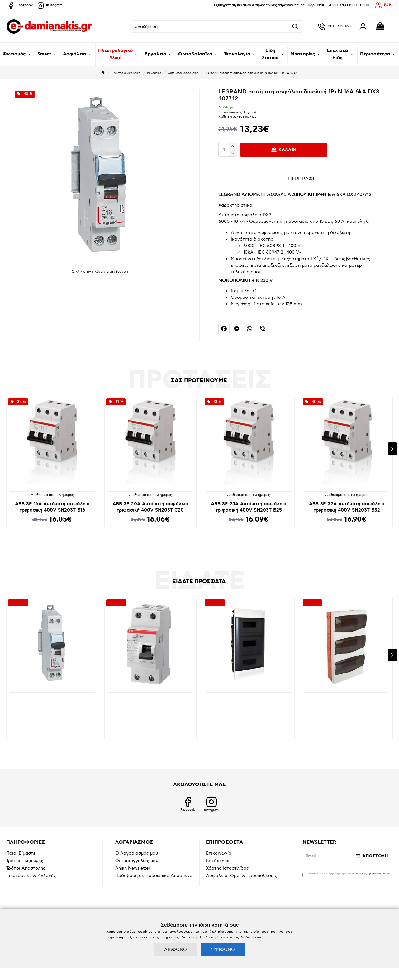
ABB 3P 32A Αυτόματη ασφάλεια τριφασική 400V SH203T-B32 (347, 507)
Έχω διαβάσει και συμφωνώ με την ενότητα (346, 874)
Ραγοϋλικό (154, 73)
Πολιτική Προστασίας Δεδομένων (231, 937)
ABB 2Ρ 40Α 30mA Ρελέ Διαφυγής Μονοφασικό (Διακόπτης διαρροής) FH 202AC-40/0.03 (150, 710)
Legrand (250, 112)
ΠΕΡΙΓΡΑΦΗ (302, 179)
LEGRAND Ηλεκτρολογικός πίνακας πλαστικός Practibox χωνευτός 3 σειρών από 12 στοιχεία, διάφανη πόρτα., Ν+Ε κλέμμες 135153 (248, 713)
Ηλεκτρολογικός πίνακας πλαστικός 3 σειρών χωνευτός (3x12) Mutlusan (346, 708)
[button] (392, 448)
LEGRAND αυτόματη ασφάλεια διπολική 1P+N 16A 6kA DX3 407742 (52, 708)
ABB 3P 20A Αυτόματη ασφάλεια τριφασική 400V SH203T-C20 (150, 507)
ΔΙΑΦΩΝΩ (175, 949)
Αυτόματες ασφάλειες (183, 73)
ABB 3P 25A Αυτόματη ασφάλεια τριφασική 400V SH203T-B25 (249, 507)
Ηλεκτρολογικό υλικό (126, 73)
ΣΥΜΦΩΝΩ (223, 949)
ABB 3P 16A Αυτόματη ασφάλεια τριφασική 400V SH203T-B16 (52, 507)
